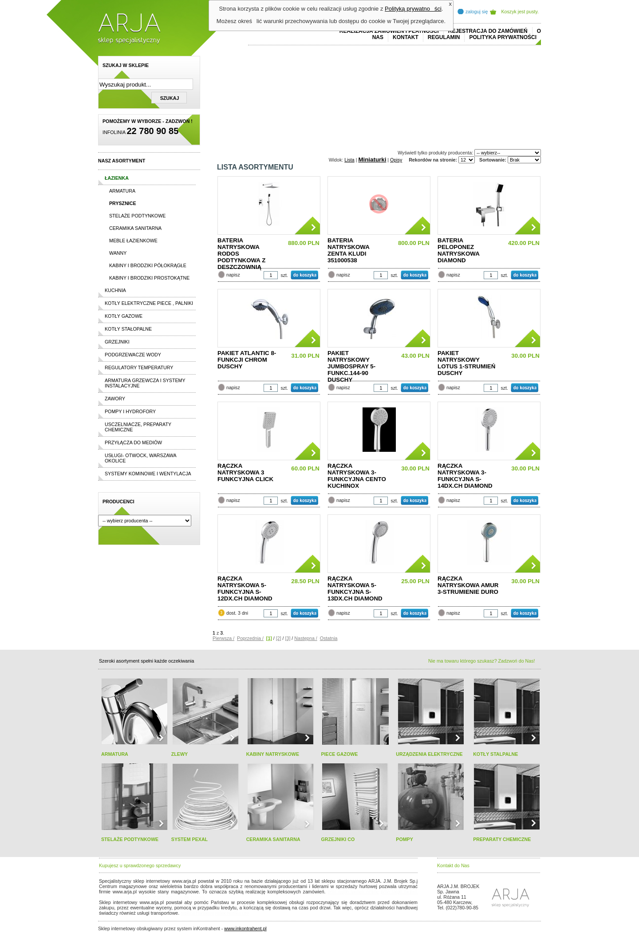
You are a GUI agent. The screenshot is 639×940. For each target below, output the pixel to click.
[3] (288, 638)
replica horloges (197, 913)
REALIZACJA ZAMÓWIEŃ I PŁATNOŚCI (389, 31)
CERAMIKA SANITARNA (273, 839)
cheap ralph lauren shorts (138, 897)
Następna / (305, 638)
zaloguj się (476, 11)
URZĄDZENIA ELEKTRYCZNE (429, 754)
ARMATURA (114, 754)
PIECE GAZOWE (339, 754)
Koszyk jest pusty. (520, 11)
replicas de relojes (185, 897)
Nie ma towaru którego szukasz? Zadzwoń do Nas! (481, 661)
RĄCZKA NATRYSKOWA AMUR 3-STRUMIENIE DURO (468, 585)
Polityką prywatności (413, 8)
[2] (278, 638)
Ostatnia (329, 638)
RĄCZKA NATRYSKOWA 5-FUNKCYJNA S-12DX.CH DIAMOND (244, 588)
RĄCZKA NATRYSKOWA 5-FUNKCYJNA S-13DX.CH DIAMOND (355, 588)
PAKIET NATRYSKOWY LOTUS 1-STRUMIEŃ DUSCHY (466, 363)
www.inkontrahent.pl (245, 928)
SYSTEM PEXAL (189, 839)
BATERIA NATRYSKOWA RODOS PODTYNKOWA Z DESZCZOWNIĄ (241, 252)
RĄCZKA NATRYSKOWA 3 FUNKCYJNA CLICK (245, 472)
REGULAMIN (444, 37)
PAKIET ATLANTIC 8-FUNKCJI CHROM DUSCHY (246, 360)
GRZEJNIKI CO (338, 839)
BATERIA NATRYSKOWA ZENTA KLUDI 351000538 (348, 250)
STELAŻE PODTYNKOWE (129, 839)
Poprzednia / (250, 638)
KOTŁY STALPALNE (495, 754)
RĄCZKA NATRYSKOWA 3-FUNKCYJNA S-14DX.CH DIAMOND (465, 475)
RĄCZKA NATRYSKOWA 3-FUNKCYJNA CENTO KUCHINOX (356, 475)
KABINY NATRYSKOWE (272, 754)
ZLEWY (179, 754)
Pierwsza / (223, 638)
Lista (349, 159)
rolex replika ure (232, 913)
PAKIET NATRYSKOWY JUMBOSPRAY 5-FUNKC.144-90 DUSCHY (351, 365)
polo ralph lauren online (353, 891)
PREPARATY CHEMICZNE (502, 839)
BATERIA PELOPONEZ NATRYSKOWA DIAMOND (458, 250)
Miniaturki (372, 159)
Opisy (396, 159)
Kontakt (405, 37)
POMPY (404, 839)
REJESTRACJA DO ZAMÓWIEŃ (488, 31)
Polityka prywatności (502, 37)
